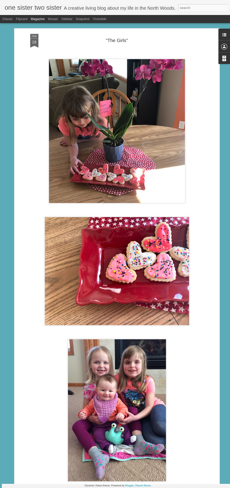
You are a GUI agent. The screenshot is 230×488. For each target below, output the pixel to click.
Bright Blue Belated (87, 430)
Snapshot (82, 19)
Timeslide (99, 19)
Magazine (38, 19)
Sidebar (67, 19)
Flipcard (22, 19)
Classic (7, 19)
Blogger (129, 485)
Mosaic (53, 19)
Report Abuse (143, 485)
